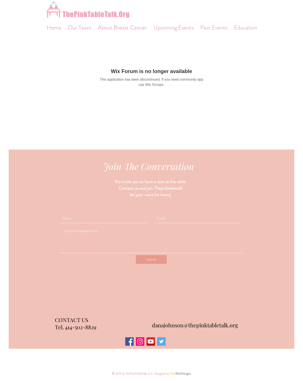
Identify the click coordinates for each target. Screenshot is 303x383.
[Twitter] (161, 341)
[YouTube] (151, 341)
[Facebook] (129, 341)
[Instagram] (140, 341)
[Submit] (151, 259)
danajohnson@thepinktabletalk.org (195, 325)
